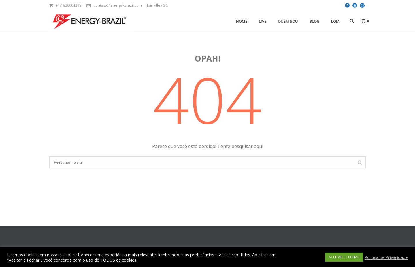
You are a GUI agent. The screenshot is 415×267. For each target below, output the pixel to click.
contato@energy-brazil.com (118, 5)
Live (262, 21)
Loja (335, 21)
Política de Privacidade (386, 257)
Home (241, 21)
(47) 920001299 (68, 5)
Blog (315, 21)
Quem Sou (288, 21)
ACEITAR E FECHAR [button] (344, 257)
